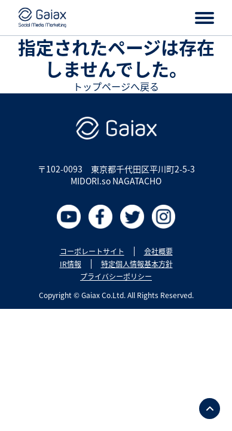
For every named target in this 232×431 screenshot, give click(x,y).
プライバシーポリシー (116, 276)
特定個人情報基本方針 (137, 264)
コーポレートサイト (92, 251)
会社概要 (158, 251)
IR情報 (70, 264)
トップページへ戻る (116, 86)
